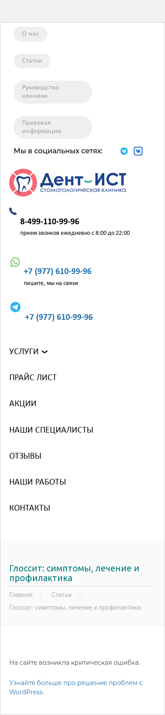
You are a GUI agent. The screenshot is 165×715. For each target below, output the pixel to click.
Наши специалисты (51, 430)
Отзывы (25, 456)
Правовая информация (41, 127)
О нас (30, 33)
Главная (21, 594)
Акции (23, 404)
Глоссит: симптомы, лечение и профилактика (75, 607)
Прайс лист (33, 378)
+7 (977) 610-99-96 (58, 271)
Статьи (32, 60)
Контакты (29, 508)
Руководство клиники (40, 92)
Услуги (24, 352)
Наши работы (37, 482)
